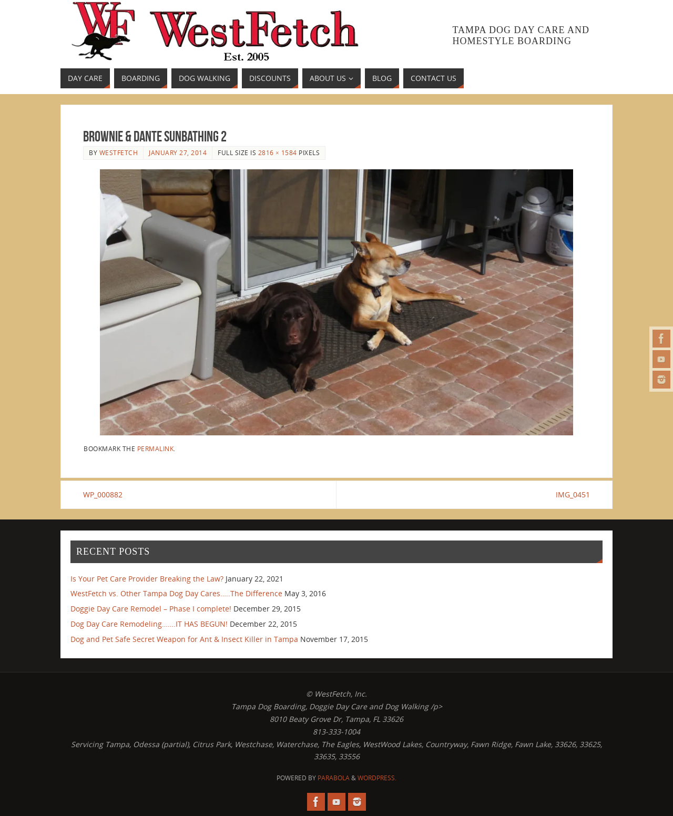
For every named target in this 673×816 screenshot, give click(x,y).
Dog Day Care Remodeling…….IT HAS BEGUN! (149, 624)
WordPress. (377, 777)
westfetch (118, 152)
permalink (155, 448)
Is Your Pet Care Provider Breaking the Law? (146, 579)
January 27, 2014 (178, 152)
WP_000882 (103, 494)
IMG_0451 (573, 494)
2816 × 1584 (277, 152)
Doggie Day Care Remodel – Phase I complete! (150, 609)
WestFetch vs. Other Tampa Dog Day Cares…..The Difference (176, 593)
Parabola (334, 777)
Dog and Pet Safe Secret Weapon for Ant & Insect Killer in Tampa (184, 639)
